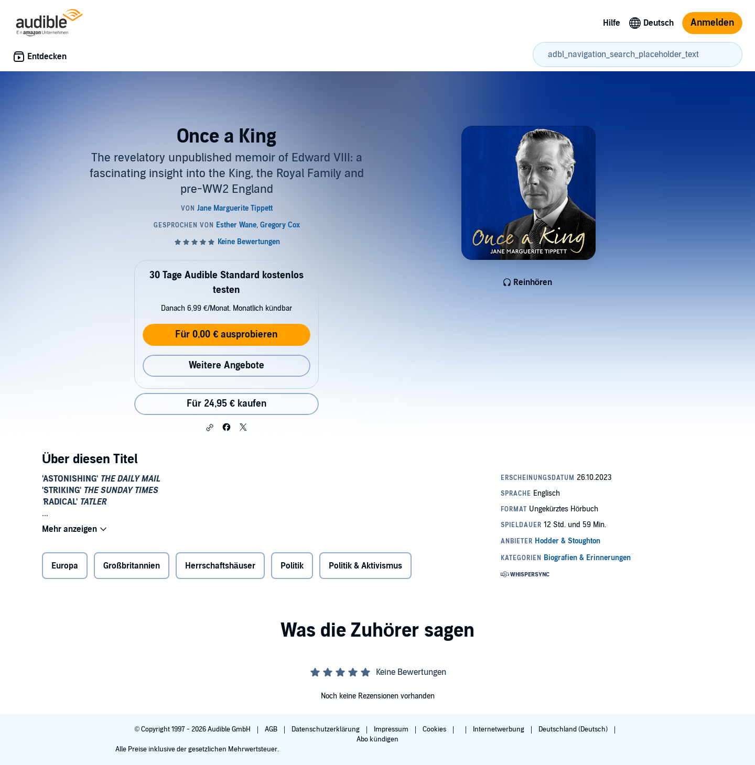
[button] (210, 427)
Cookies (435, 729)
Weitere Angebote (226, 365)
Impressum (392, 729)
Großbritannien (131, 566)
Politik (292, 566)
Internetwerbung (499, 729)
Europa (64, 566)
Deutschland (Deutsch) (573, 729)
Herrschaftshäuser (220, 566)
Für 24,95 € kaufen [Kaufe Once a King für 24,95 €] (226, 403)
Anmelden (712, 22)
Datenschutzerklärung (326, 729)
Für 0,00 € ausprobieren (226, 334)
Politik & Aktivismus (365, 566)
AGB (272, 729)
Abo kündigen (377, 739)
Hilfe (611, 23)
